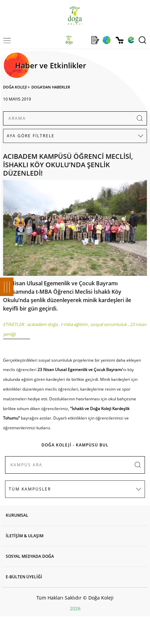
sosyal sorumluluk (108, 324)
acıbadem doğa (42, 324)
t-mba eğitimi (74, 324)
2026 (75, 608)
